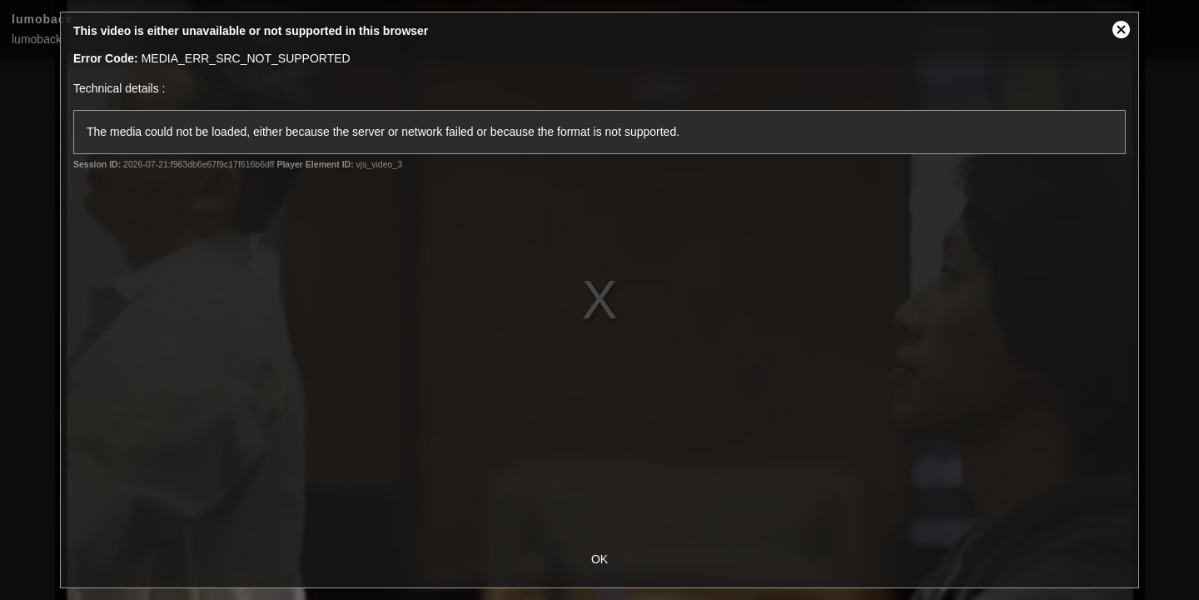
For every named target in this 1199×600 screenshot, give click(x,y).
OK (599, 559)
